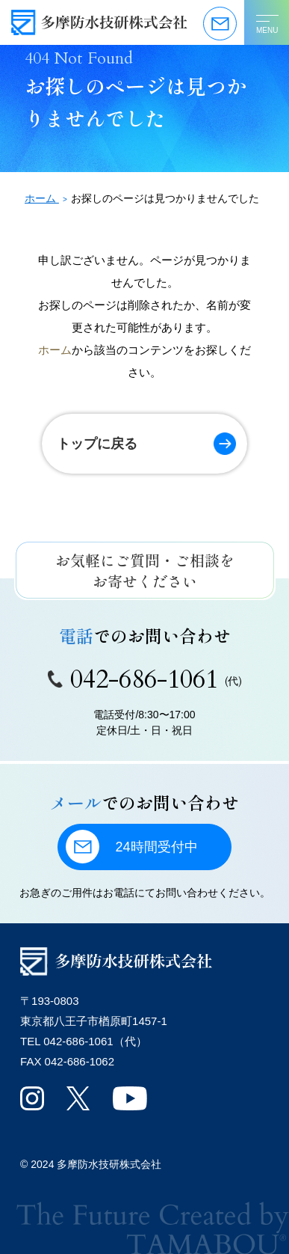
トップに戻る (97, 443)
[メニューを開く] (266, 22)
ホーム (55, 349)
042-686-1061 (145, 679)
